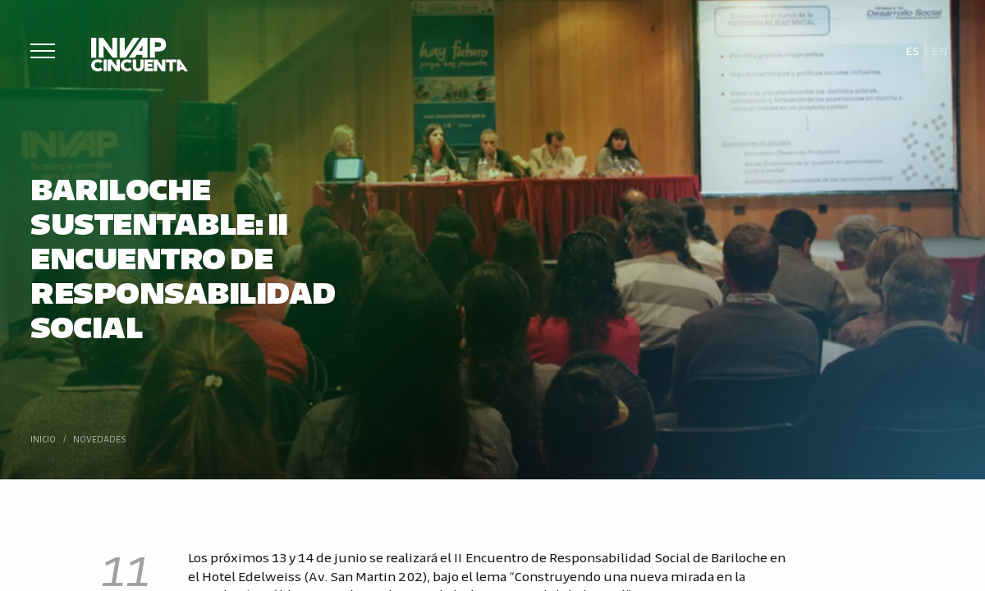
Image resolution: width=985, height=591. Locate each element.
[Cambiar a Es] (912, 50)
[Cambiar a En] (940, 50)
